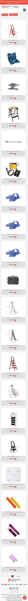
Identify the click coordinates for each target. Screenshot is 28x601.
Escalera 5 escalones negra (13, 345)
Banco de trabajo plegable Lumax (13, 123)
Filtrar (4, 15)
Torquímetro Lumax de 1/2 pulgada (13, 151)
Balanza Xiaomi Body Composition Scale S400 (13, 484)
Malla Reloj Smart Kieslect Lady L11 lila (13, 567)
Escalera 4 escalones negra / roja (13, 373)
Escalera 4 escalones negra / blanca (13, 401)
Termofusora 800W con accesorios (13, 95)
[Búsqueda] (24, 10)
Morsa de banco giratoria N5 (13, 234)
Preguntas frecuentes (14, 591)
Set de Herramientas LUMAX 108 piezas (13, 68)
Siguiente (19, 576)
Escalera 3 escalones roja (13, 40)
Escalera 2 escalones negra (13, 456)
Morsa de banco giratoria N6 (13, 206)
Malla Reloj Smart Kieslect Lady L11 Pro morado (13, 539)
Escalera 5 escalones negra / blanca (13, 317)
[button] (13, 14)
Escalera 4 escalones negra (13, 428)
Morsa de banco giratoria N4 (13, 262)
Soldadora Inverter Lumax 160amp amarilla (13, 179)
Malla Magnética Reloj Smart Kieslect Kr (13, 512)
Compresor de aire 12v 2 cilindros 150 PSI (13, 290)
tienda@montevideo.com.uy (9, 594)
